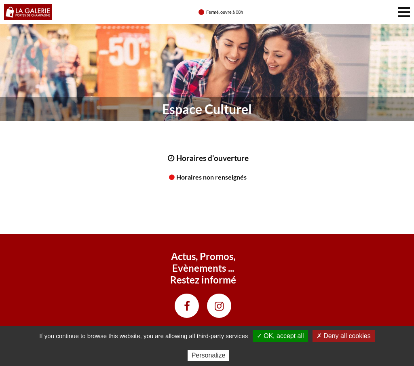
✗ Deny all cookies (344, 335)
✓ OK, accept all (280, 335)
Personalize (209, 355)
